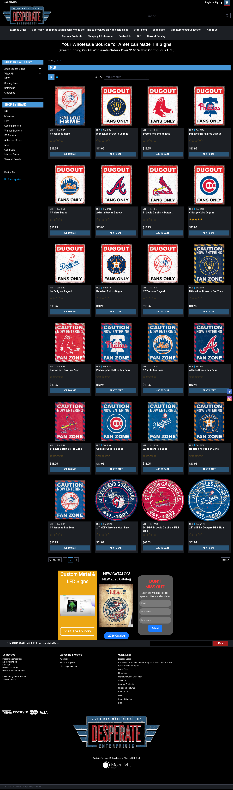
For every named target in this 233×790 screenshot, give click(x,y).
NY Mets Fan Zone (153, 370)
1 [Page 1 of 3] (65, 560)
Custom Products (72, 36)
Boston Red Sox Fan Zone (64, 370)
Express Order (18, 29)
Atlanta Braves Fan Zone (203, 370)
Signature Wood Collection (185, 29)
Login (208, 2)
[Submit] (155, 628)
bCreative (9, 116)
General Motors (12, 125)
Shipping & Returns (100, 36)
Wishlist (64, 659)
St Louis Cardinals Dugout (158, 212)
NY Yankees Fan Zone (62, 527)
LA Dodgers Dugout (61, 291)
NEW (7, 78)
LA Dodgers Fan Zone (155, 448)
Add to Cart (70, 154)
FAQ (139, 36)
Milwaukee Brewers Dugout (112, 133)
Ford (6, 121)
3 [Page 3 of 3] (76, 560)
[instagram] (229, 398)
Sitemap (37, 787)
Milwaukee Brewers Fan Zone (206, 291)
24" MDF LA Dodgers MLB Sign (206, 527)
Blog (120, 703)
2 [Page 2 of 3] (70, 560)
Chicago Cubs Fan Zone (109, 448)
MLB (6, 144)
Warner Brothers (13, 130)
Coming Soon (11, 83)
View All (8, 73)
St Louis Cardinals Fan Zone (66, 448)
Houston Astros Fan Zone (204, 448)
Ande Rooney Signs (14, 68)
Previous (54, 559)
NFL (6, 111)
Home (50, 61)
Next (226, 559)
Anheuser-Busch (13, 140)
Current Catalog (156, 36)
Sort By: (99, 77)
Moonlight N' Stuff (132, 758)
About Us (212, 29)
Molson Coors (11, 154)
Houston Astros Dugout (109, 291)
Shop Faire (159, 29)
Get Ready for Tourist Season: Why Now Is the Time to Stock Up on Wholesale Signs (80, 29)
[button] (77, 633)
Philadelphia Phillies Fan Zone (113, 370)
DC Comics (10, 135)
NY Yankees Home (60, 133)
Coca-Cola (9, 149)
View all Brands (12, 159)
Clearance (9, 92)
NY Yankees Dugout (154, 291)
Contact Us (125, 36)
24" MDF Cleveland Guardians (113, 527)
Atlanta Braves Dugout (109, 212)
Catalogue (9, 88)
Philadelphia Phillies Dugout (205, 133)
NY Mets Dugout (59, 212)
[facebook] (229, 391)
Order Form (140, 29)
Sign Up (218, 2)
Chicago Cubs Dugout (201, 212)
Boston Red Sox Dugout (156, 133)
